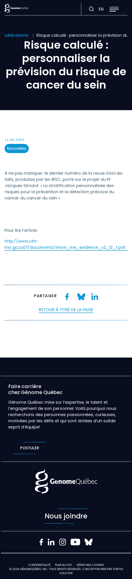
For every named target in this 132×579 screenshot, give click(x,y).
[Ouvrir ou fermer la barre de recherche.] (91, 9)
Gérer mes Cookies (90, 565)
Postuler (29, 448)
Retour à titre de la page (66, 310)
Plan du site (63, 565)
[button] (114, 9)
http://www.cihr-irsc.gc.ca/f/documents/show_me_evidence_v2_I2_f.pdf (65, 244)
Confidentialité (39, 565)
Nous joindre (66, 516)
